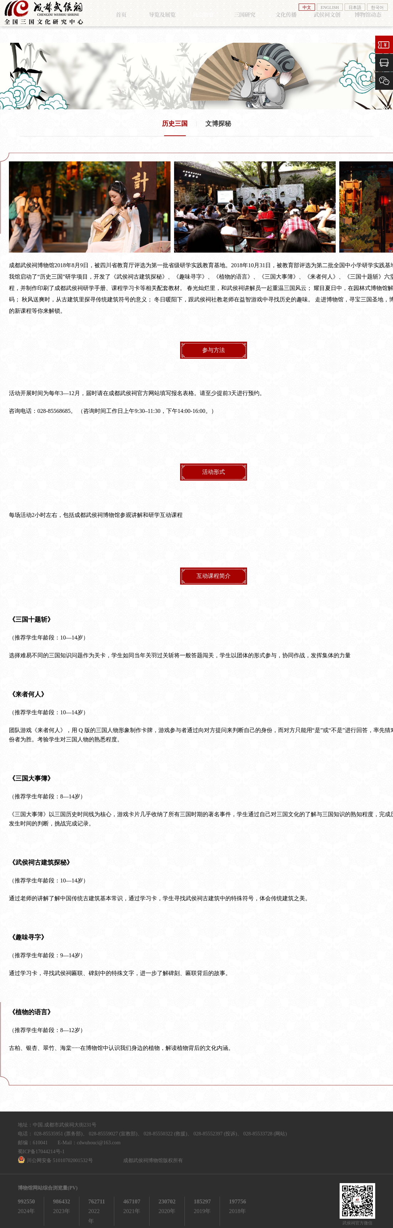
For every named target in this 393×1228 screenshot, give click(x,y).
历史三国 (175, 118)
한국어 (377, 7)
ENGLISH (330, 7)
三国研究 (243, 22)
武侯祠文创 (322, 22)
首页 (123, 22)
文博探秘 (218, 118)
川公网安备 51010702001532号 (60, 1155)
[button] (22, 202)
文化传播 (282, 22)
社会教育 (203, 22)
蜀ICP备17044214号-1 (41, 1146)
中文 (307, 7)
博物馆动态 (361, 22)
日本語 (355, 7)
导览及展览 (163, 22)
